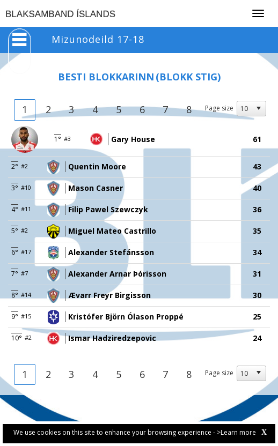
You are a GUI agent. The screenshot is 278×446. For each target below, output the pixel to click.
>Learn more (236, 432)
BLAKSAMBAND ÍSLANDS (60, 14)
